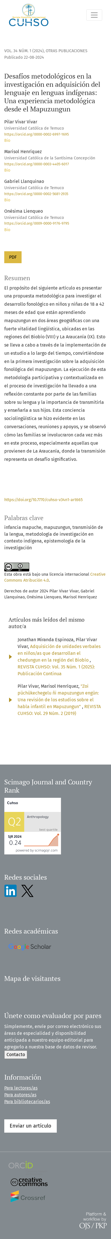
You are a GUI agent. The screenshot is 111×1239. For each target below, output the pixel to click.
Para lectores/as (20, 1088)
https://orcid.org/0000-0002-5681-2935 (36, 194)
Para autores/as (20, 1094)
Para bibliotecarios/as (27, 1101)
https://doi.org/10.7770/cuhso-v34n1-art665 (43, 499)
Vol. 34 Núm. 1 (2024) (24, 50)
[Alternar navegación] (94, 15)
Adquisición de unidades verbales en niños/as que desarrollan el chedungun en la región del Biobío (59, 653)
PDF (13, 257)
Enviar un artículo (30, 1126)
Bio (7, 140)
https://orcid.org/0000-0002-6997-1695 (36, 134)
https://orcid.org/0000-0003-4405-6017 (36, 164)
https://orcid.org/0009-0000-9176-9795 (36, 223)
